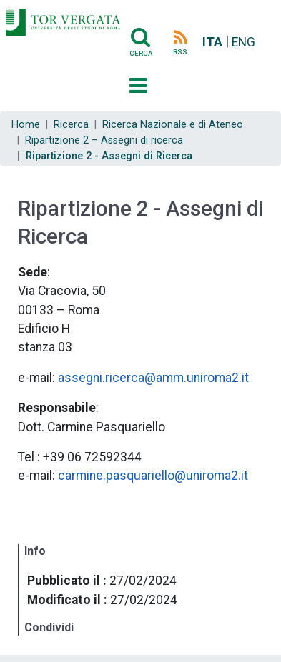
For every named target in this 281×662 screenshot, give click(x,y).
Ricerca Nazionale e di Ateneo (172, 125)
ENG (243, 42)
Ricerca (71, 125)
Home (25, 125)
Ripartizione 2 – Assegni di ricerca (104, 140)
